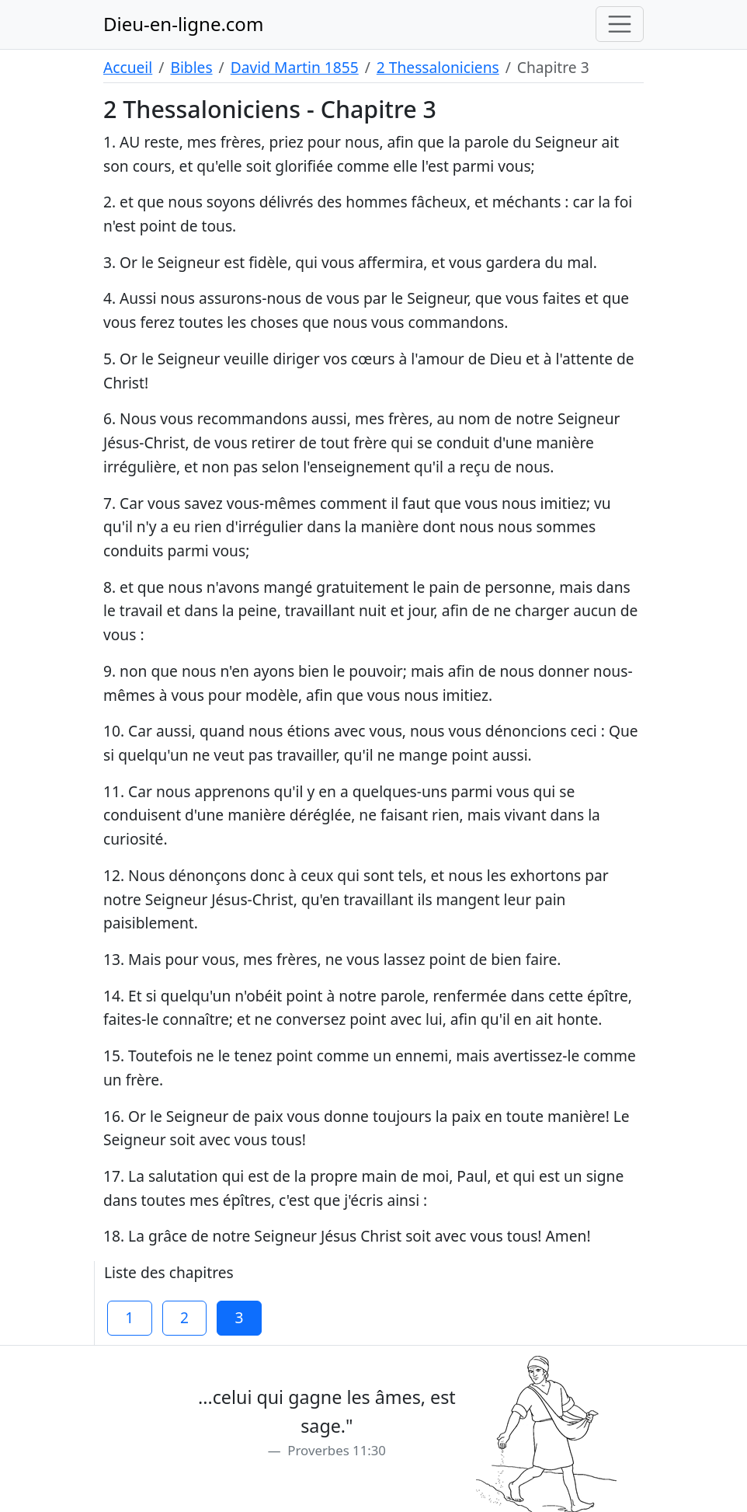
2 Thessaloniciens (438, 67)
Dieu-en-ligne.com (183, 24)
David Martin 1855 (295, 67)
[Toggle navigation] (620, 24)
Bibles (191, 67)
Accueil (127, 67)
